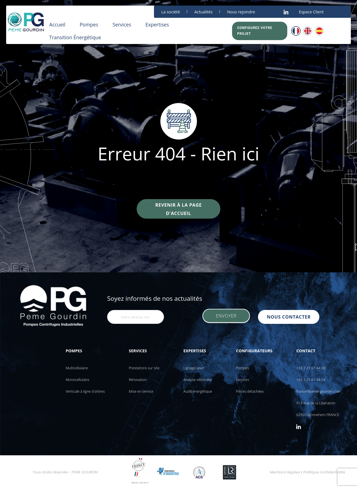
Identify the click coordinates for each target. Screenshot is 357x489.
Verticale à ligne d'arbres (85, 391)
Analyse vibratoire (198, 379)
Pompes (89, 24)
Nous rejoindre (241, 11)
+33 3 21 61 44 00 (310, 367)
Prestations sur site (144, 367)
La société (170, 11)
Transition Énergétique (75, 37)
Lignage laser (194, 367)
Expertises (157, 24)
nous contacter (290, 317)
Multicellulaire (77, 367)
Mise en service (141, 391)
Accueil (57, 24)
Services (121, 24)
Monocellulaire (77, 379)
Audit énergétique (198, 391)
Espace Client (311, 11)
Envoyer (226, 317)
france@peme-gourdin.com (318, 391)
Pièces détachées (250, 391)
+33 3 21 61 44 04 (310, 379)
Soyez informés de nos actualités (154, 298)
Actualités (203, 11)
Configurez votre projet (254, 31)
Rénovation (138, 379)
